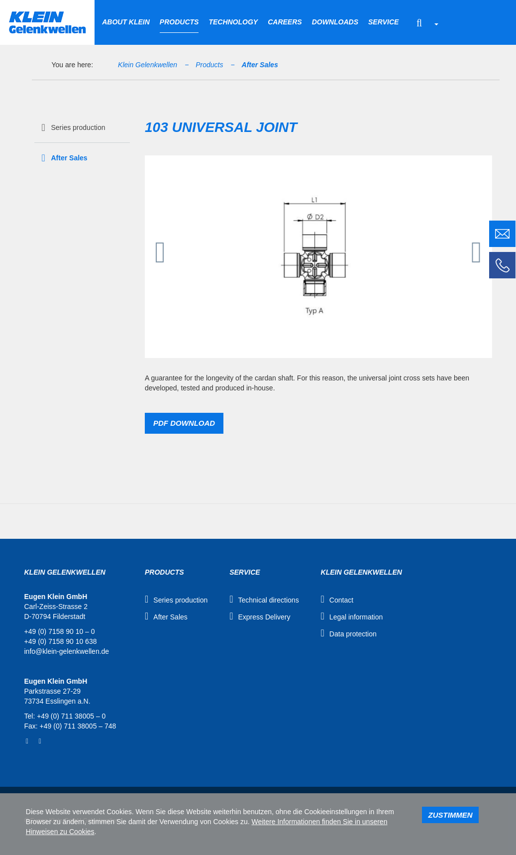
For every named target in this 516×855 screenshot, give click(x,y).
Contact (341, 600)
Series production (78, 127)
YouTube (39, 741)
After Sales (260, 65)
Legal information (356, 617)
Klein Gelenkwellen (147, 65)
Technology (233, 22)
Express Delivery (264, 617)
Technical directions (268, 600)
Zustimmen (450, 815)
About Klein (126, 22)
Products (179, 22)
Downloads (335, 22)
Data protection (353, 634)
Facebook (27, 741)
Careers (285, 22)
